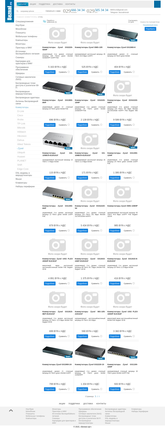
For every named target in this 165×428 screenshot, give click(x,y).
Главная (20, 17)
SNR (19, 165)
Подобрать (150, 29)
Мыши (19, 179)
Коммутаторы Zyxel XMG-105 (88, 47)
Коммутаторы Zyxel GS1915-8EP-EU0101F (57, 312)
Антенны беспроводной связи (27, 102)
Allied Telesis (24, 144)
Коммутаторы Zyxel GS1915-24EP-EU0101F (90, 260)
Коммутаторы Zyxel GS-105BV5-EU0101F (57, 154)
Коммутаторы (31, 17)
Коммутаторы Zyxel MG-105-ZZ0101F (90, 312)
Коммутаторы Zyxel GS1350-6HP (57, 207)
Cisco (20, 115)
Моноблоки (21, 29)
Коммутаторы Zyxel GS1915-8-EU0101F (122, 260)
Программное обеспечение (22, 68)
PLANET (21, 160)
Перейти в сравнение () (52, 21)
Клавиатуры (21, 183)
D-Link (20, 111)
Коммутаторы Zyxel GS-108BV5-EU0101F (90, 154)
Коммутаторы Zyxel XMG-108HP (122, 206)
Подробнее (50, 72)
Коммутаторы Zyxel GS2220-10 (89, 364)
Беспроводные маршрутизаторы (24, 92)
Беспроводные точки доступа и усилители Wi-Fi (27, 85)
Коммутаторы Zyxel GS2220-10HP (90, 101)
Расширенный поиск (150, 25)
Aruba (20, 119)
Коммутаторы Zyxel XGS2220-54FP (122, 101)
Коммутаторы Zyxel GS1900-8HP (57, 101)
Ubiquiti (21, 152)
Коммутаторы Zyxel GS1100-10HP (122, 365)
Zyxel (40, 17)
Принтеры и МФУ (24, 48)
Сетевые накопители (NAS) (26, 78)
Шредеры (20, 73)
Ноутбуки (20, 25)
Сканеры (20, 57)
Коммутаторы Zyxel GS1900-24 (57, 364)
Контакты (70, 4)
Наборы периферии (25, 186)
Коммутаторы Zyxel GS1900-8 (121, 47)
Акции (33, 4)
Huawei (21, 156)
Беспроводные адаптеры (28, 97)
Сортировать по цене (133, 21)
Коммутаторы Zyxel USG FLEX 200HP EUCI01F (57, 260)
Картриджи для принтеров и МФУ (24, 62)
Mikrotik (21, 127)
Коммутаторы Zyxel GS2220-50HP (57, 48)
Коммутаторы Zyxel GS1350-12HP (122, 154)
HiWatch (21, 132)
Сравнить (64, 72)
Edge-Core (22, 169)
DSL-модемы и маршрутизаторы (24, 174)
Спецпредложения (24, 21)
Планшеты (21, 33)
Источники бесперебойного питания (27, 52)
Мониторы (21, 44)
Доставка (58, 4)
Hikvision (22, 136)
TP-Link (21, 123)
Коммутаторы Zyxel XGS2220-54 (90, 207)
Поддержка (44, 4)
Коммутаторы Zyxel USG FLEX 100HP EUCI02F (122, 312)
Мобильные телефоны (26, 36)
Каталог (23, 4)
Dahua (20, 140)
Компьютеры (22, 40)
